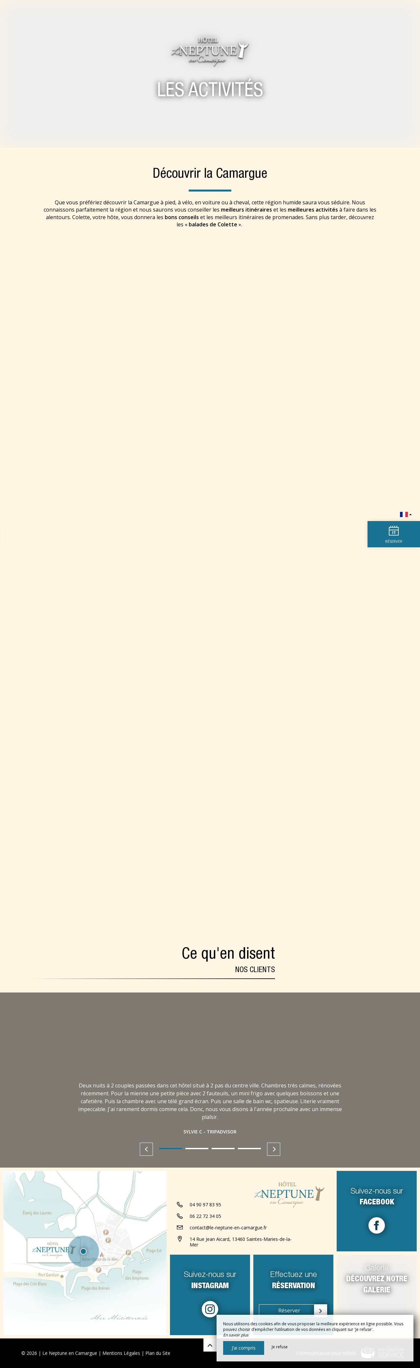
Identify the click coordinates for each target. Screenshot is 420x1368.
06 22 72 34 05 (205, 1216)
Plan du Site (157, 1353)
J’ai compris (244, 1348)
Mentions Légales (121, 1353)
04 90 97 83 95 (205, 1204)
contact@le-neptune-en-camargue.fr (228, 1227)
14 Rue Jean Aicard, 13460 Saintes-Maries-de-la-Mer (241, 1242)
